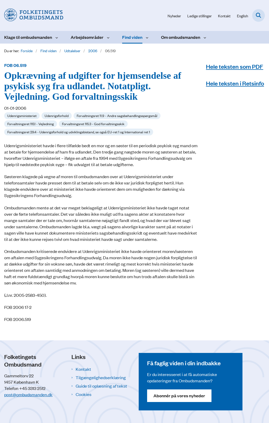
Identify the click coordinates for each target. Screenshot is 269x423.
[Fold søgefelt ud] (258, 15)
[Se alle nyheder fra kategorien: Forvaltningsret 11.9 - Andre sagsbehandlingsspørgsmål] (117, 115)
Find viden (132, 37)
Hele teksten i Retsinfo (235, 83)
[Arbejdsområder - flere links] (108, 37)
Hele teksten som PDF (234, 66)
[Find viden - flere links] (146, 37)
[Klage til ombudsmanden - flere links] (56, 37)
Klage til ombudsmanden (28, 37)
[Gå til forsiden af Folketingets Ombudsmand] (31, 15)
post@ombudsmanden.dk (28, 394)
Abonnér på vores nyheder (179, 396)
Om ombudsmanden (180, 37)
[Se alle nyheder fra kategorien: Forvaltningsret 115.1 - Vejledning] (30, 123)
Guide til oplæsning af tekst (101, 386)
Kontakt (83, 369)
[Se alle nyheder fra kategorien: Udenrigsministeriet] (22, 115)
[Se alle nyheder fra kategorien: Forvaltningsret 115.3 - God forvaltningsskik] (93, 123)
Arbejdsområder (87, 37)
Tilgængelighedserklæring (101, 377)
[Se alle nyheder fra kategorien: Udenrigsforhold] (57, 115)
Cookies (83, 394)
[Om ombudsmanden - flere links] (204, 37)
